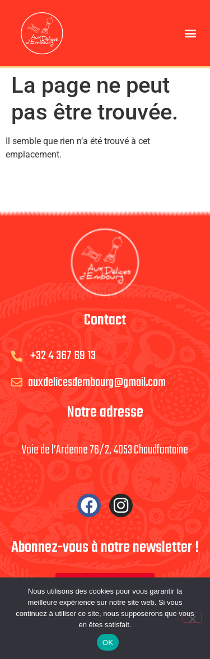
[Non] (192, 618)
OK (107, 642)
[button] (190, 33)
